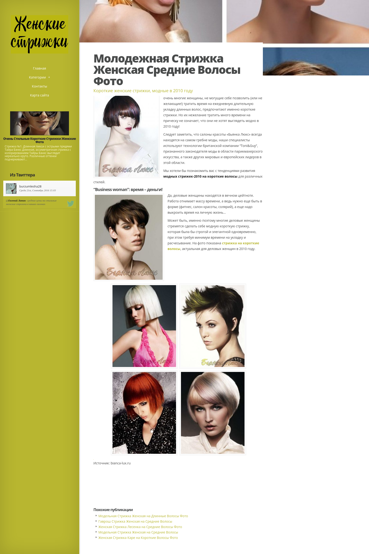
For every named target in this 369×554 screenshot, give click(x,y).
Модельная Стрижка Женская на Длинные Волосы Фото (143, 516)
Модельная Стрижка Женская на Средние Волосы (138, 532)
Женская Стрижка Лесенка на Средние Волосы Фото (140, 527)
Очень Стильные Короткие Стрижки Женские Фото (39, 140)
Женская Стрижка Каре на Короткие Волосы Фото (138, 537)
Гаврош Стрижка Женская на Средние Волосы (135, 521)
